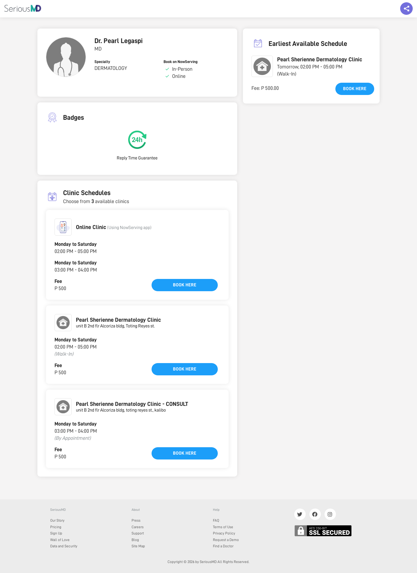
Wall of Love (60, 540)
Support (138, 533)
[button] (63, 227)
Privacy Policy (224, 533)
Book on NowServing (181, 62)
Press (136, 520)
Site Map (138, 546)
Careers (138, 527)
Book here (184, 285)
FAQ (216, 520)
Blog (135, 540)
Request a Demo (226, 540)
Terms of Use (223, 527)
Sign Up (56, 533)
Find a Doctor (223, 546)
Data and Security (63, 546)
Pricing (55, 527)
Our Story (57, 520)
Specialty (102, 62)
